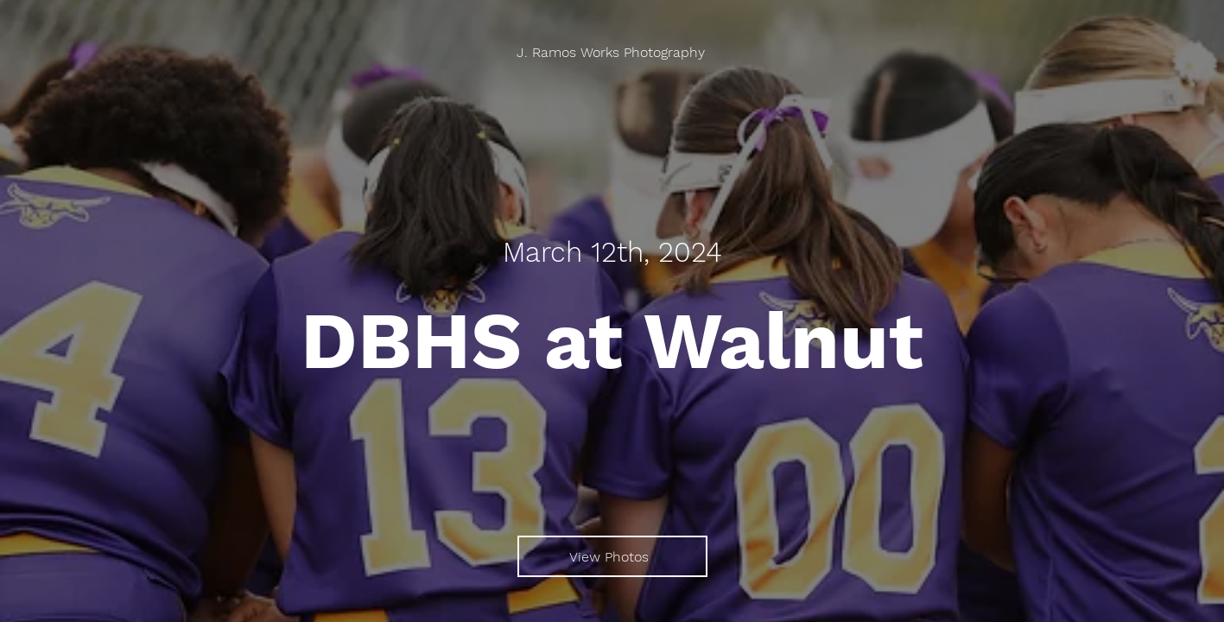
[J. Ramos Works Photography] (612, 52)
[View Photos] (612, 556)
